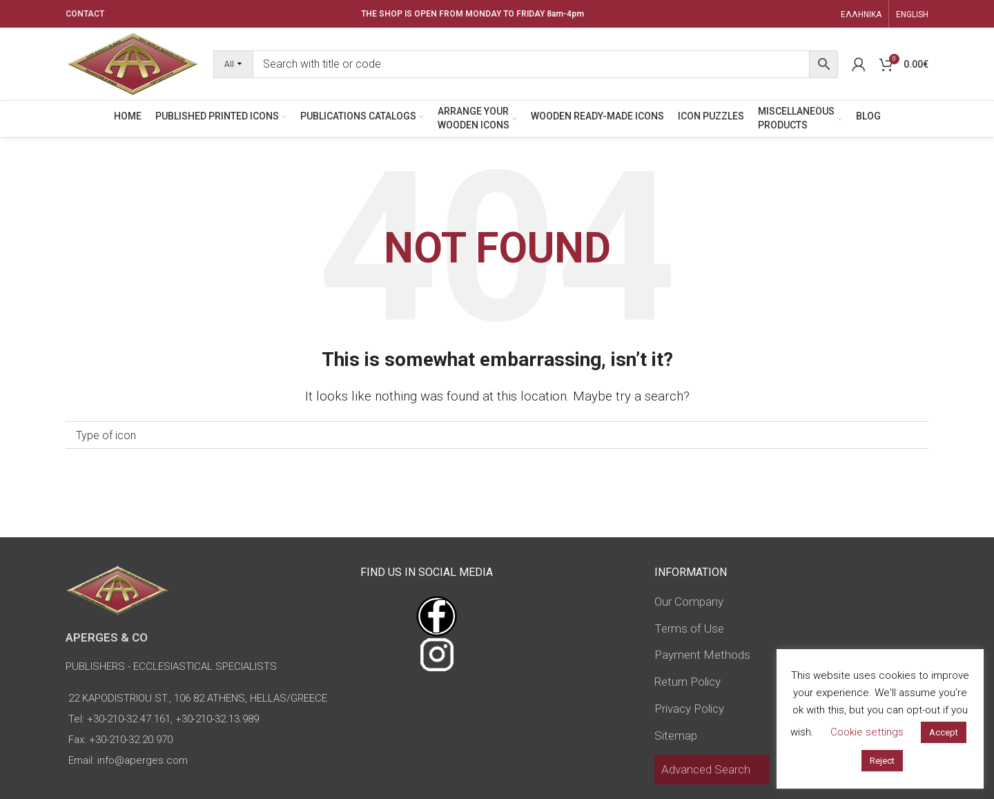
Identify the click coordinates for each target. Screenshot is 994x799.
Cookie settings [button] (867, 732)
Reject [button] (882, 760)
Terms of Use (689, 628)
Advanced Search (705, 769)
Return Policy (687, 682)
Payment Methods (702, 655)
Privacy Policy (689, 708)
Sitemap (675, 735)
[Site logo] (132, 63)
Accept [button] (943, 732)
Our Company (688, 601)
